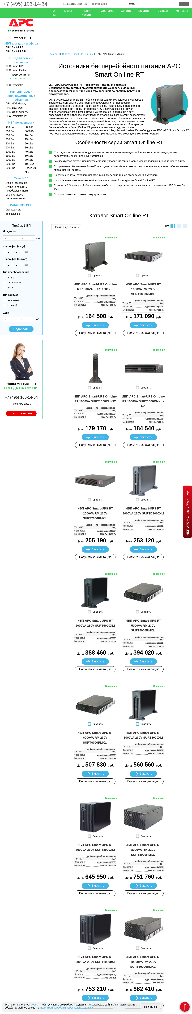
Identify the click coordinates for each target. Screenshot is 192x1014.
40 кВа (29, 151)
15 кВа (29, 139)
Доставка (107, 10)
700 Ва (10, 139)
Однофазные (13, 209)
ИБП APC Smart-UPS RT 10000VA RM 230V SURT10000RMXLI (143, 961)
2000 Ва (10, 159)
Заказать (98, 325)
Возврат (163, 10)
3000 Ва (10, 164)
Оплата (126, 10)
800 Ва (10, 143)
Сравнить (97, 275)
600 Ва (10, 135)
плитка (173, 226)
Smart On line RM (21, 75)
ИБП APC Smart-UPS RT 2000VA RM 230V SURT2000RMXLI (95, 513)
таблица (185, 226)
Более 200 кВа (31, 170)
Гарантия (144, 10)
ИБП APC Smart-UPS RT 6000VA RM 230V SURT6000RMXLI (95, 737)
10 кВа (29, 135)
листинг (179, 226)
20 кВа (29, 143)
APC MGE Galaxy (16, 103)
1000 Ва (10, 151)
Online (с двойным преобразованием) (17, 189)
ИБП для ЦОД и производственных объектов (21, 95)
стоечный (12, 305)
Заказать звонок (75, 3)
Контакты (181, 10)
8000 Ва (29, 131)
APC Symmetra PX (16, 116)
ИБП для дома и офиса (21, 43)
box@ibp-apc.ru (99, 4)
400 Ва (10, 127)
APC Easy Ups (14, 107)
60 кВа (29, 155)
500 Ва (10, 131)
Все (26, 251)
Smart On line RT (21, 78)
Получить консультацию (95, 333)
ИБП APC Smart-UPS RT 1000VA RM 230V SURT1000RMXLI (143, 289)
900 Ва (10, 147)
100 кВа (29, 164)
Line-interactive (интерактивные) (15, 196)
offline (10, 287)
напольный (13, 300)
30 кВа (29, 147)
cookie (34, 1004)
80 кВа (29, 159)
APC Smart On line (16, 70)
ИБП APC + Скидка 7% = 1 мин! (187, 511)
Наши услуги (86, 12)
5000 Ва (10, 168)
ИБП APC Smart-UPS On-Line (77, 54)
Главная (53, 54)
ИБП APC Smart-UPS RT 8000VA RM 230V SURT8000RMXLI (143, 849)
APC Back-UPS (14, 47)
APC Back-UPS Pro (17, 51)
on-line (11, 277)
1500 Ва (10, 155)
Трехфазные (13, 213)
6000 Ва (29, 127)
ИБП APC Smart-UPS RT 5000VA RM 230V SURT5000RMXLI (143, 625)
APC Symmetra (14, 85)
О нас (53, 12)
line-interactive (15, 282)
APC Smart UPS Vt (17, 111)
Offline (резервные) (17, 183)
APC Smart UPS (15, 66)
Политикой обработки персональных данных (66, 1007)
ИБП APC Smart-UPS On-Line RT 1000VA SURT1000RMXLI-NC (143, 401)
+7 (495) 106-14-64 (25, 4)
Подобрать (21, 329)
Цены (68, 10)
